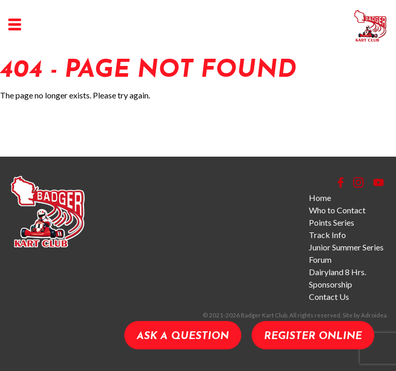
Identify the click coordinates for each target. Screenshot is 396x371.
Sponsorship (330, 284)
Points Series (331, 222)
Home (320, 198)
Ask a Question (183, 336)
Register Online (313, 336)
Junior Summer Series (346, 247)
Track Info (327, 235)
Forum (320, 259)
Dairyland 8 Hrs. (337, 272)
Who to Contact (337, 210)
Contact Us (329, 296)
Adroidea (374, 315)
